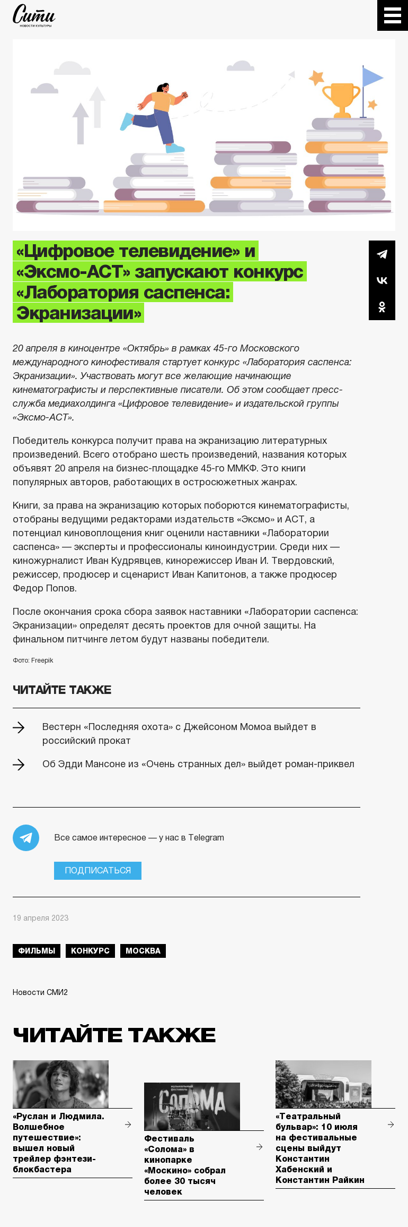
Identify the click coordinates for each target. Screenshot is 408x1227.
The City (34, 15)
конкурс (90, 951)
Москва (143, 951)
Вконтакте (382, 280)
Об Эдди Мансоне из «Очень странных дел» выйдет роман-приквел (198, 764)
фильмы (36, 951)
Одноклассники (382, 307)
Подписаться (98, 870)
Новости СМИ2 (40, 992)
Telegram (382, 254)
